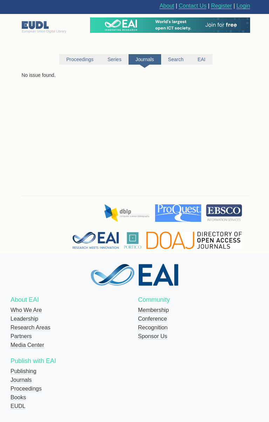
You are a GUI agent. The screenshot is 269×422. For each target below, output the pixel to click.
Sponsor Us (152, 336)
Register (221, 6)
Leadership (24, 319)
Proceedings (26, 389)
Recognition (153, 327)
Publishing (23, 371)
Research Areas (30, 327)
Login (243, 6)
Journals (21, 380)
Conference (152, 319)
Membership (153, 310)
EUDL (18, 406)
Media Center (27, 345)
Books (18, 397)
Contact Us (192, 6)
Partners (21, 336)
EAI (202, 59)
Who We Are (26, 310)
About (166, 6)
